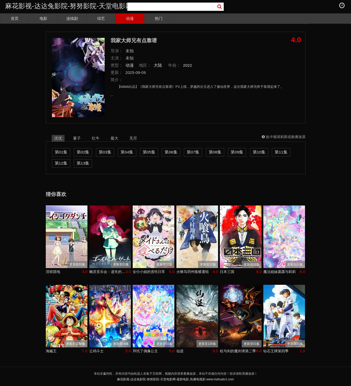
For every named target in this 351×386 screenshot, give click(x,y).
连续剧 (72, 18)
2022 (187, 65)
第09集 (237, 152)
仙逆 (180, 351)
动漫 (130, 18)
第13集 (83, 163)
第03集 (105, 152)
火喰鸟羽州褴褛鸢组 (192, 272)
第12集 (61, 163)
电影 (43, 18)
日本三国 (227, 272)
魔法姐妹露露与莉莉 (279, 272)
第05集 (149, 152)
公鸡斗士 (96, 351)
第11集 (281, 152)
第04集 (127, 152)
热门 (159, 18)
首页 (15, 18)
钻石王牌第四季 (276, 351)
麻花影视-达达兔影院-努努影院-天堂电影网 (68, 6)
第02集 (83, 152)
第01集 (61, 152)
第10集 (259, 152)
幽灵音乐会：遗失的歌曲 (107, 272)
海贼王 (51, 351)
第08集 (215, 152)
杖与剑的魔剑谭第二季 (238, 351)
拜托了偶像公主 (145, 351)
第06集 (171, 152)
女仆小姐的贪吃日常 (149, 272)
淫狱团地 (53, 272)
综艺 (101, 18)
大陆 (158, 65)
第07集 (193, 152)
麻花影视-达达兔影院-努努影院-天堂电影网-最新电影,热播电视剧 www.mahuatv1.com (175, 379)
